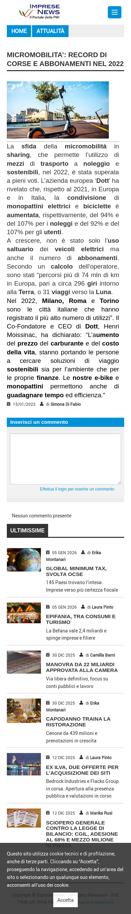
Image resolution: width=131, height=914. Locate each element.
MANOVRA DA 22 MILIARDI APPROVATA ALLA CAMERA (82, 667)
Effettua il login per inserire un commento (77, 489)
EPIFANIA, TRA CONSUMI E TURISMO (81, 619)
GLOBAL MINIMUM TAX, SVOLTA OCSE (76, 571)
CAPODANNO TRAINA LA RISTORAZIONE (78, 721)
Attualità (50, 31)
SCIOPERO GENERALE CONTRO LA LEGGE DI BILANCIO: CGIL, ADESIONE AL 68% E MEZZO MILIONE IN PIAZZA (82, 834)
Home (19, 31)
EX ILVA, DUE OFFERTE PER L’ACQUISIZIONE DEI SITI (82, 770)
